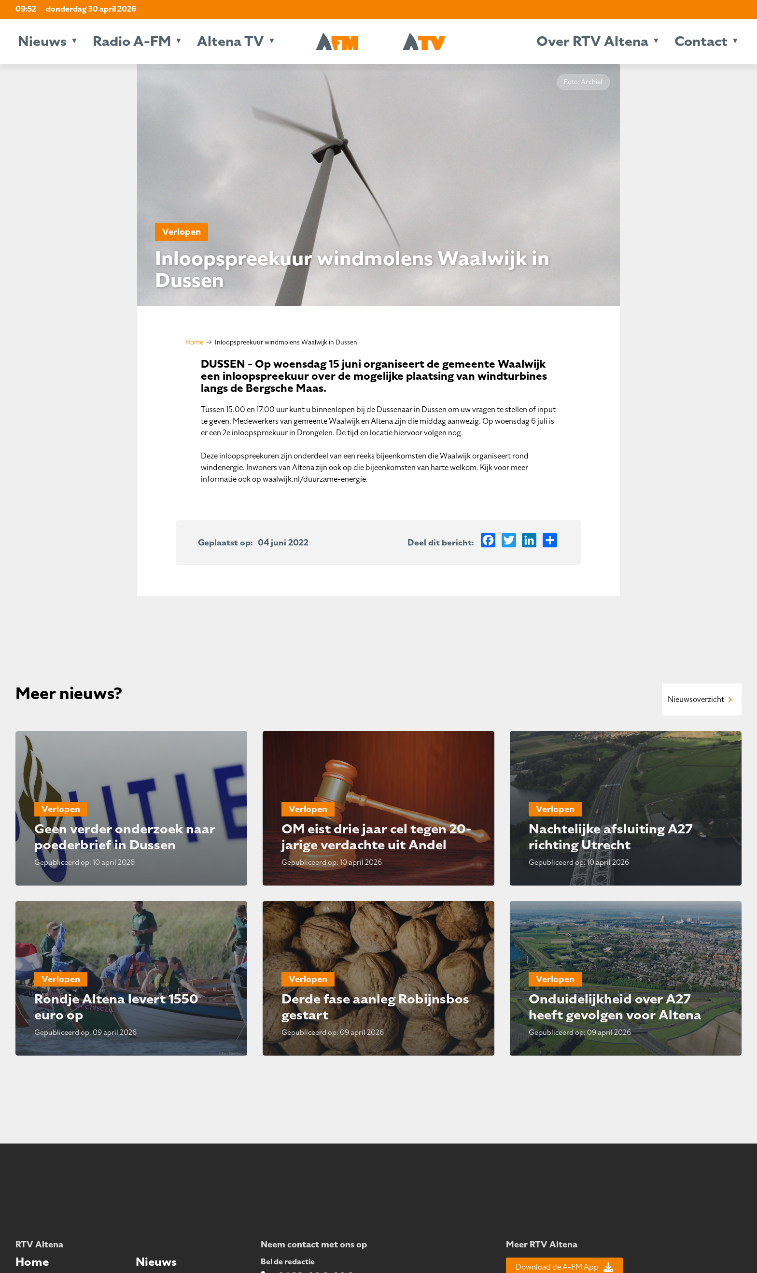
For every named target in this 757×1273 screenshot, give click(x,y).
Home (194, 342)
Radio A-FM (132, 41)
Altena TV (230, 41)
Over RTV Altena (592, 41)
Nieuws (42, 41)
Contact (701, 41)
